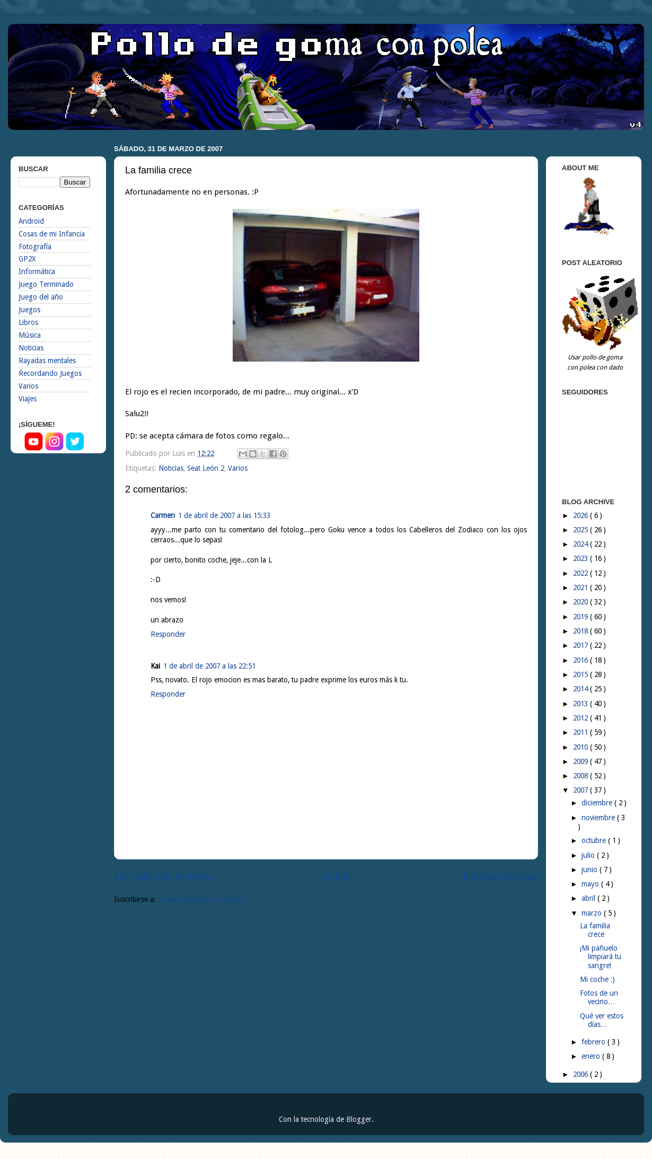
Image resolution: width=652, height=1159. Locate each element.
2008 (581, 775)
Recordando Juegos (50, 373)
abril (589, 898)
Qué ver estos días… (601, 1020)
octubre (594, 840)
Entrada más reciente (163, 877)
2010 (581, 747)
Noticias (170, 468)
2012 (581, 718)
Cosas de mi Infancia (52, 234)
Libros (28, 322)
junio (590, 869)
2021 (581, 587)
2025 (581, 529)
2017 (581, 645)
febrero (594, 1042)
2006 (581, 1074)
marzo (592, 913)
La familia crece (595, 929)
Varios (238, 468)
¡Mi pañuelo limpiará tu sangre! (600, 956)
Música (30, 335)
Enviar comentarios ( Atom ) (201, 899)
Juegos (29, 309)
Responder (168, 634)
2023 (581, 558)
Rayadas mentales (47, 360)
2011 (581, 732)
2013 (581, 703)
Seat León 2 (205, 468)
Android (31, 221)
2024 (581, 544)
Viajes (28, 398)
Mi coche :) (597, 979)
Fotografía (35, 246)
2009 (581, 761)
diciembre (597, 802)
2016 (581, 660)
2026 (581, 515)
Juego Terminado (46, 284)
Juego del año (41, 297)
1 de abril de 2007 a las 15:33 (224, 515)
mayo (591, 884)
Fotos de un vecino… (599, 997)
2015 (581, 674)
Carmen (163, 515)
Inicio (338, 877)
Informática (37, 271)
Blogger (359, 1119)
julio (589, 855)
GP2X (27, 258)
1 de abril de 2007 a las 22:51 (209, 666)
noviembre (599, 817)
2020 (581, 602)
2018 (581, 631)
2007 (581, 790)
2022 (581, 573)
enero (591, 1056)
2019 (581, 616)
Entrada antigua (500, 877)
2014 (581, 688)
